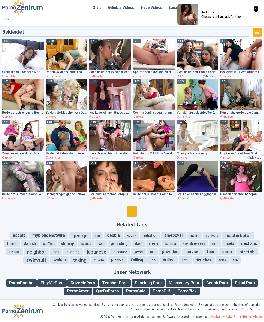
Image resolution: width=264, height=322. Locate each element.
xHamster (54, 76)
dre (215, 244)
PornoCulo (136, 291)
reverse (14, 252)
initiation (150, 235)
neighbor (36, 252)
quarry (131, 235)
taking (80, 260)
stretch (247, 251)
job (153, 260)
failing (137, 260)
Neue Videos (151, 7)
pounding (119, 243)
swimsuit (36, 260)
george (80, 235)
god (101, 243)
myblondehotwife (48, 235)
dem (153, 243)
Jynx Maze (211, 76)
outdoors (212, 235)
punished (117, 260)
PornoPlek (187, 291)
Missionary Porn (184, 282)
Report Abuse (252, 316)
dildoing (73, 252)
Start (97, 7)
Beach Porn (217, 282)
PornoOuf (161, 291)
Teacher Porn (115, 282)
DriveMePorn (83, 282)
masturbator (238, 235)
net (152, 252)
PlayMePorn (52, 282)
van (97, 235)
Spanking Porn (148, 282)
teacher (227, 252)
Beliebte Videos (121, 7)
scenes (86, 243)
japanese (96, 252)
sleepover (174, 235)
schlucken (194, 243)
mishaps (249, 243)
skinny (67, 243)
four (210, 251)
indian (194, 235)
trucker (204, 260)
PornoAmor (78, 291)
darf (138, 244)
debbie (113, 235)
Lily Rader (256, 157)
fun (235, 260)
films (11, 243)
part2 (185, 260)
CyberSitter (233, 316)
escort (19, 235)
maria (229, 244)
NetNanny (218, 316)
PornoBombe (21, 282)
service (193, 251)
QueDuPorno (107, 291)
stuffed (48, 243)
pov (56, 252)
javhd (138, 252)
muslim (99, 260)
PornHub (10, 76)
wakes (60, 259)
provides (170, 251)
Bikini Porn (245, 282)
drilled (169, 259)
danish (30, 243)
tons (222, 260)
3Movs (183, 76)
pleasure (120, 252)
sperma (170, 243)
